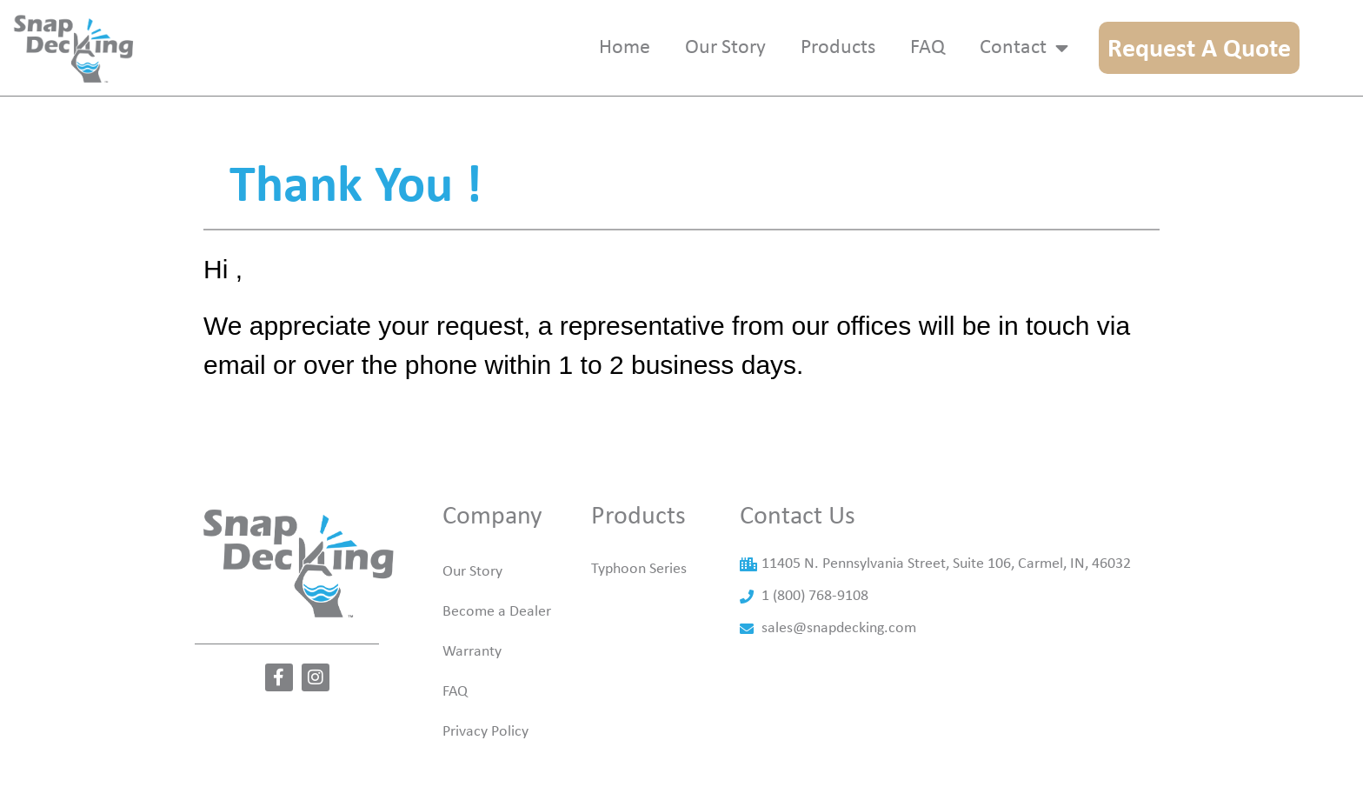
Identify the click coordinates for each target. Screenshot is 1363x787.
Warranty (472, 678)
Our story (725, 47)
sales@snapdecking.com (838, 654)
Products (838, 47)
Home (624, 47)
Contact (1024, 48)
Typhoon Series (639, 595)
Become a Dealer (496, 638)
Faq (927, 47)
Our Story (472, 598)
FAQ (455, 718)
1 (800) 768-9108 (814, 622)
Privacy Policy (485, 758)
